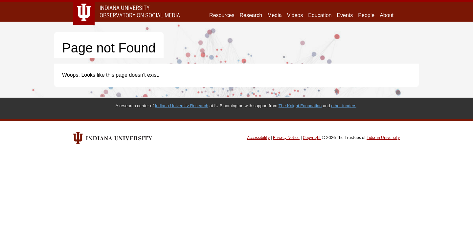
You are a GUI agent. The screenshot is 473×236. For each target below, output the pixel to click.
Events (345, 15)
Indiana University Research (182, 105)
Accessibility (258, 137)
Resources (221, 15)
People (366, 15)
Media (274, 15)
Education (319, 15)
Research (251, 15)
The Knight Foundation (300, 105)
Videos (295, 15)
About (387, 15)
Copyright (312, 137)
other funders (343, 105)
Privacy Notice (286, 137)
